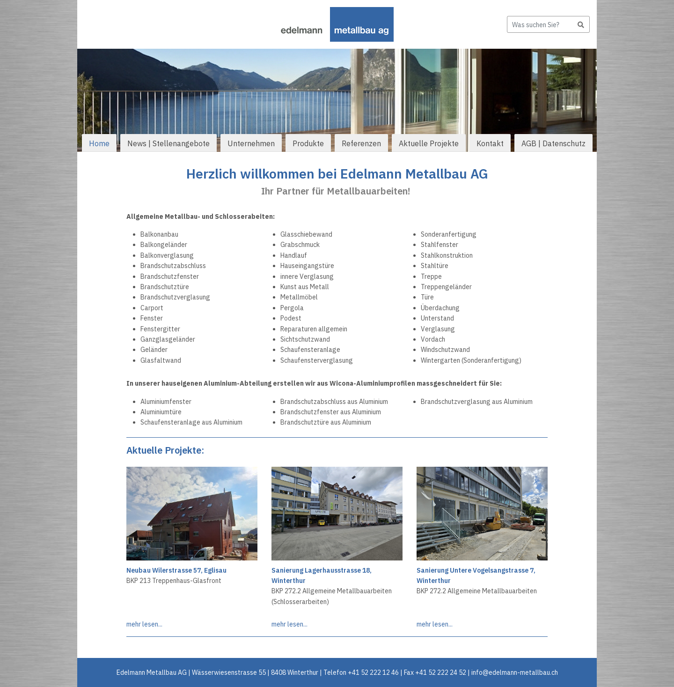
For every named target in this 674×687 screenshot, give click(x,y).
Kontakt (490, 143)
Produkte (308, 143)
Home (99, 143)
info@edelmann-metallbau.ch (514, 672)
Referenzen (361, 143)
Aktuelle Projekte (429, 143)
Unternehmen (251, 143)
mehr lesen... (144, 624)
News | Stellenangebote (168, 143)
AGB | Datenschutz (553, 143)
